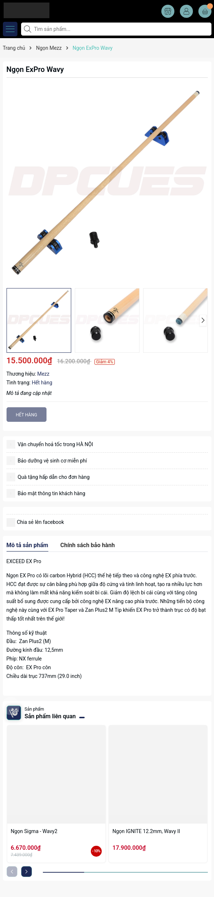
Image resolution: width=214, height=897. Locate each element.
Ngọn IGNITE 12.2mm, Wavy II (146, 831)
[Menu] (10, 29)
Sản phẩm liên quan (50, 716)
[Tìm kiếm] (28, 29)
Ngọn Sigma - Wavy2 (34, 831)
